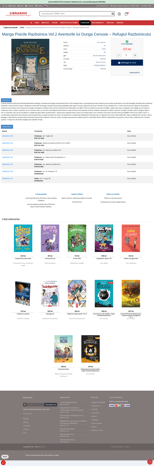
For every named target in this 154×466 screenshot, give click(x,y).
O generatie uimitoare (23, 259)
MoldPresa (41, 448)
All (105, 46)
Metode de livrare (67, 435)
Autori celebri (96, 424)
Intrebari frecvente (67, 441)
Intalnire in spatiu (23, 315)
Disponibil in (135, 73)
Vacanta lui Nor (63, 370)
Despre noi (95, 407)
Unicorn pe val (50, 259)
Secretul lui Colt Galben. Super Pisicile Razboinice (104, 315)
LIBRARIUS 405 (7, 150)
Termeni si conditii (117, 448)
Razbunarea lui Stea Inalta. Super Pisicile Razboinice (90, 371)
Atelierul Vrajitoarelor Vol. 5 (77, 315)
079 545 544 (27, 415)
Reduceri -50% (97, 431)
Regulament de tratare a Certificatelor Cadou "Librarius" (71, 410)
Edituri (93, 428)
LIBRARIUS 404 (7, 143)
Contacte (29, 6)
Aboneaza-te (51, 406)
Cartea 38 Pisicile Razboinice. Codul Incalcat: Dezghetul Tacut (130, 316)
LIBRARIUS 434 (7, 164)
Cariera (39, 6)
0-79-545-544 (102, 6)
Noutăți (12, 6)
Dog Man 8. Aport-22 (104, 259)
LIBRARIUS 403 (7, 136)
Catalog (94, 421)
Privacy (127, 448)
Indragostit (50, 315)
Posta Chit (77, 259)
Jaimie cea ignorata (131, 259)
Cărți (22, 27)
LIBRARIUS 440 (7, 171)
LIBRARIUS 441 (7, 178)
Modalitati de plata (67, 430)
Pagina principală (11, 27)
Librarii (20, 6)
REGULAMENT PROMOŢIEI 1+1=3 (71, 417)
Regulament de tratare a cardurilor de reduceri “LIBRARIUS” (73, 423)
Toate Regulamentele (68, 403)
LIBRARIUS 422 (7, 157)
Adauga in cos (127, 62)
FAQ (24, 434)
